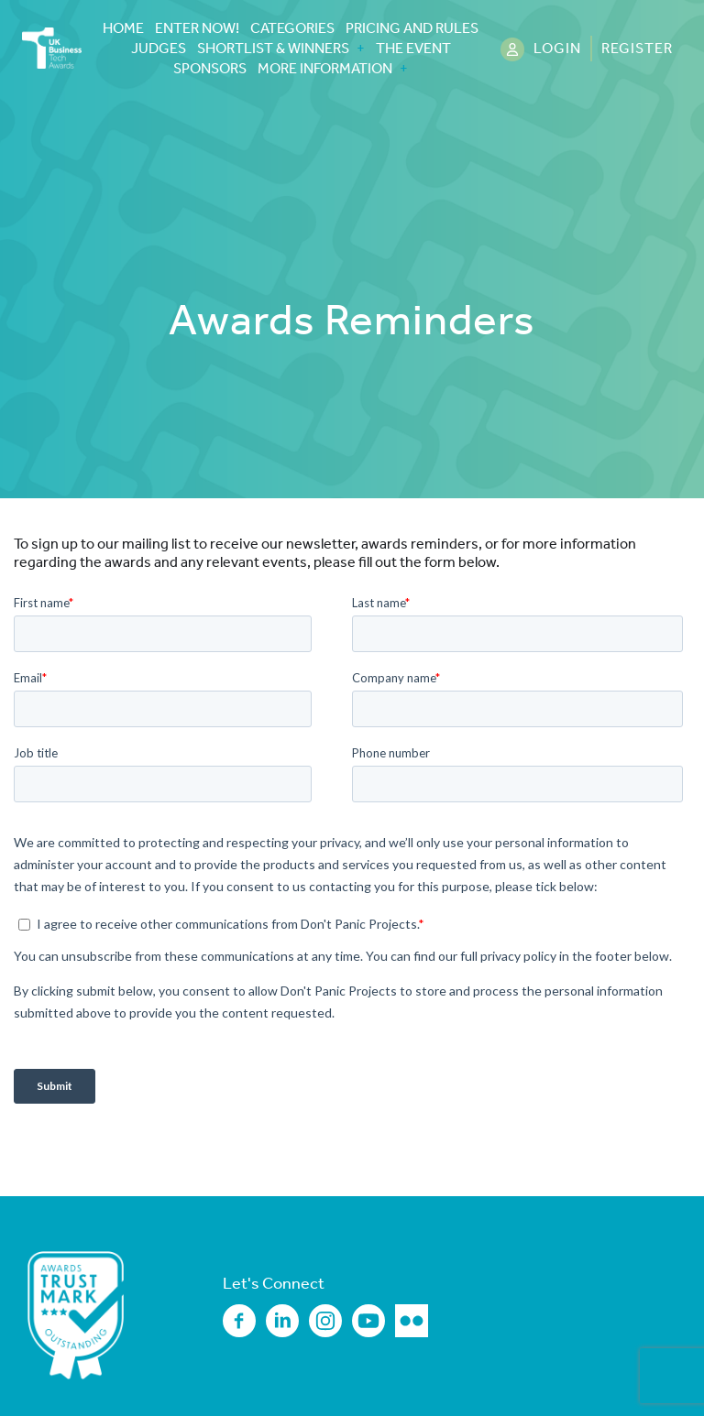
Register (637, 48)
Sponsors (210, 68)
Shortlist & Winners (273, 48)
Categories (292, 28)
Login (557, 48)
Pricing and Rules (412, 28)
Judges (158, 48)
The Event (413, 48)
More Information (325, 68)
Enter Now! (197, 28)
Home (123, 28)
